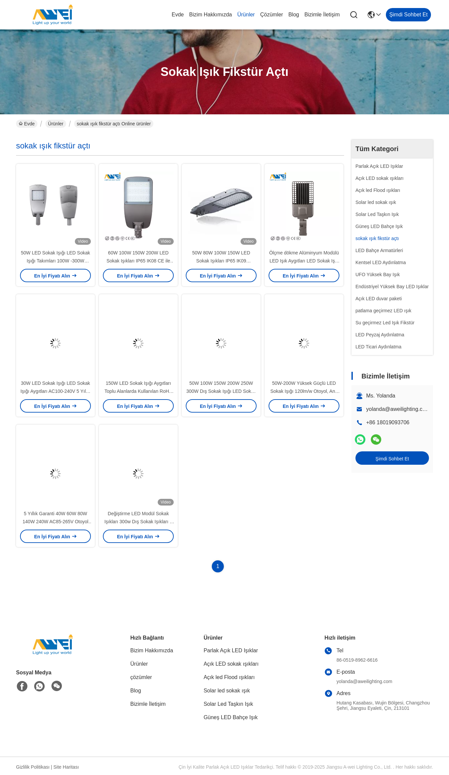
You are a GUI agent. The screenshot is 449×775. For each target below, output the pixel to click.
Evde (178, 14)
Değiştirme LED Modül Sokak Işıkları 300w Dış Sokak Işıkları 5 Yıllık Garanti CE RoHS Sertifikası (138, 521)
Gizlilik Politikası (32, 767)
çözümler (271, 14)
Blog (293, 14)
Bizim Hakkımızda (210, 14)
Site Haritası (66, 767)
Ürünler (246, 14)
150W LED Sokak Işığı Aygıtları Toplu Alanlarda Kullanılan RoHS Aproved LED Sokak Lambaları (138, 391)
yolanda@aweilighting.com (398, 409)
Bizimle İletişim (322, 14)
